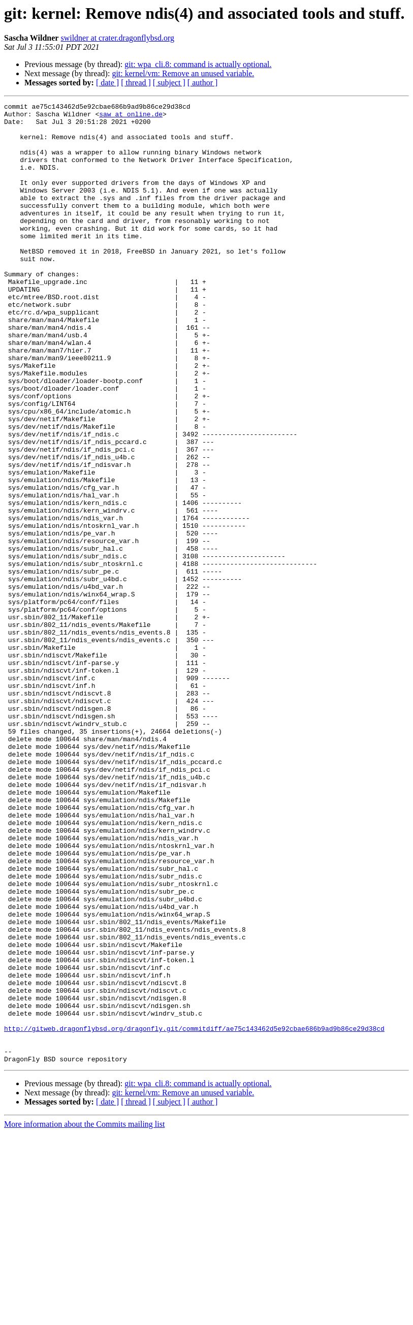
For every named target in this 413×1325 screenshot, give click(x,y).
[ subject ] (169, 82)
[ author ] (202, 82)
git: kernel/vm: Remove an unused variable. (183, 73)
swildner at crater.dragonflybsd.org (117, 38)
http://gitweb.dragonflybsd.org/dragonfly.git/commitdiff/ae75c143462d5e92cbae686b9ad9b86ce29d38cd (194, 1214)
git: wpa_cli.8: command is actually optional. (197, 64)
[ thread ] (136, 82)
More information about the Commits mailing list (84, 1316)
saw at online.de (131, 116)
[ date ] (107, 82)
